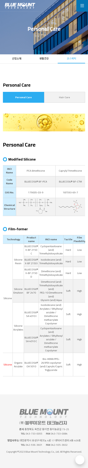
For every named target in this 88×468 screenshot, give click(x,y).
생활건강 (44, 58)
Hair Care (64, 97)
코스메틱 (71, 58)
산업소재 (16, 58)
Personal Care (23, 97)
